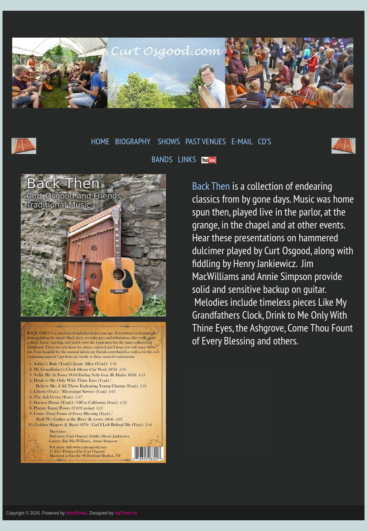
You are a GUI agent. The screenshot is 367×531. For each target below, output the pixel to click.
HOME (100, 141)
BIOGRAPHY (132, 141)
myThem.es (126, 513)
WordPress (76, 513)
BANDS (162, 159)
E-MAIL (242, 141)
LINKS (187, 159)
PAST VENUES (205, 141)
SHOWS (168, 141)
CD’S (264, 141)
